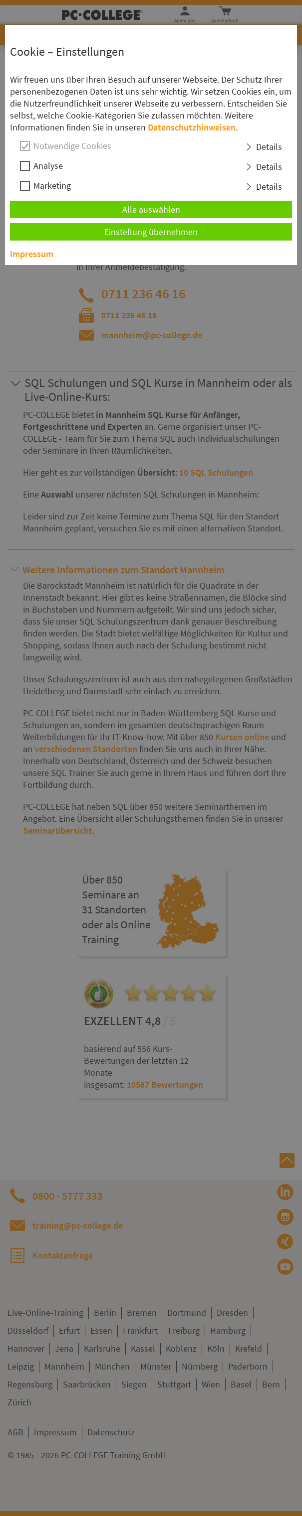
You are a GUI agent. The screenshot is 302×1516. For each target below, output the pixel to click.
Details (269, 146)
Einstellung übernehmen (151, 232)
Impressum (31, 253)
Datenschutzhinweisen (192, 127)
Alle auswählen (151, 209)
